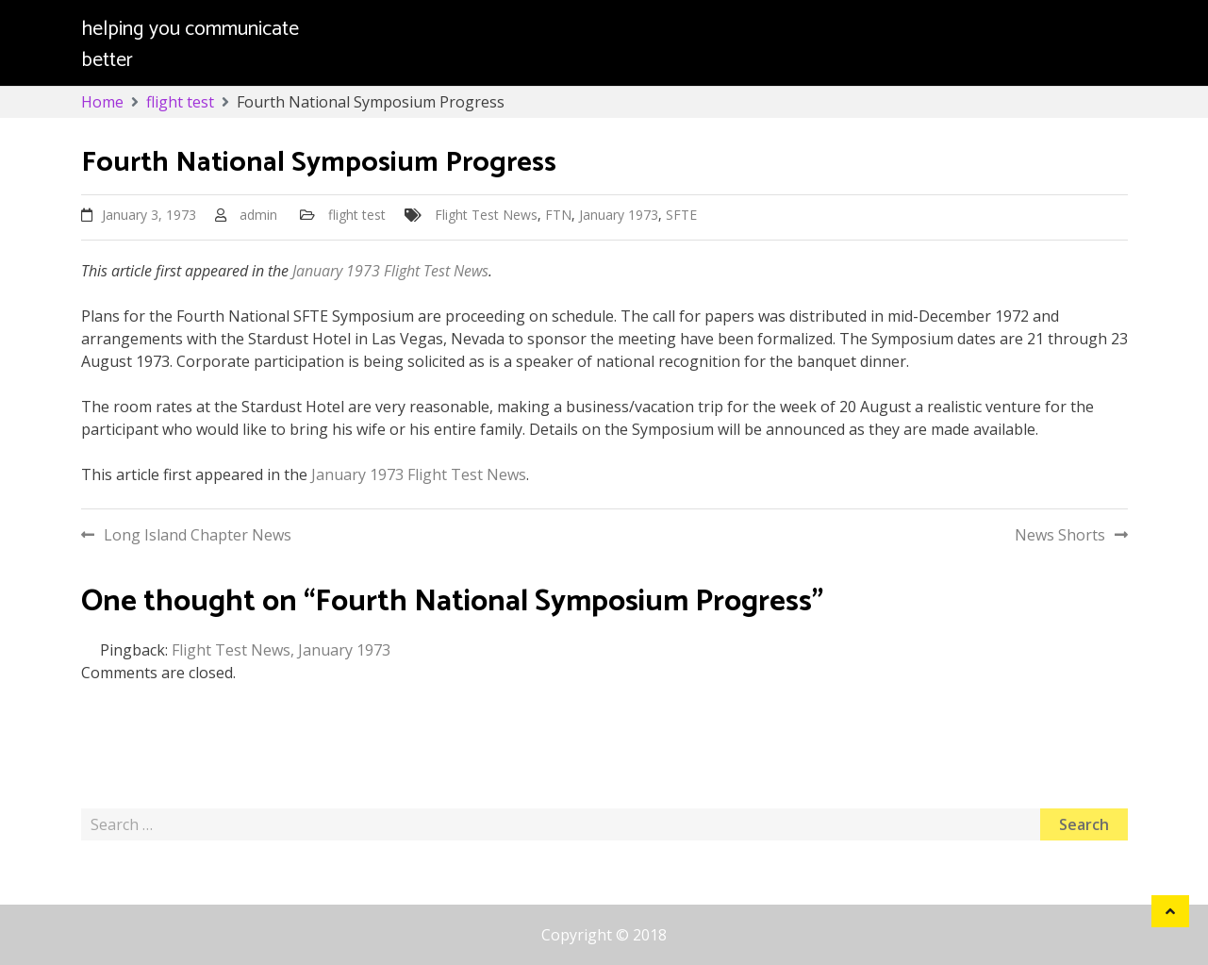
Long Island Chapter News (197, 534)
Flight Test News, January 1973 (281, 650)
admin (258, 215)
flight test (357, 215)
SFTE (681, 215)
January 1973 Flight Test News (390, 270)
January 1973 (618, 215)
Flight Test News (486, 215)
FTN (558, 215)
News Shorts (1060, 534)
